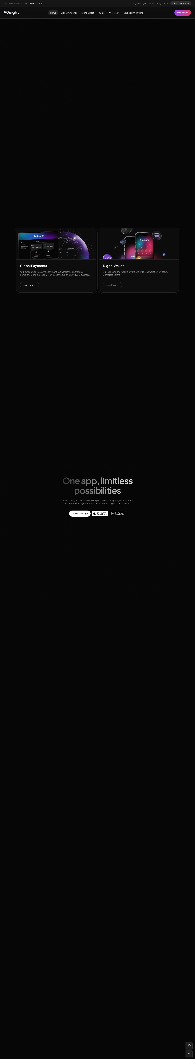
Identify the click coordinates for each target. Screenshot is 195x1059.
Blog (159, 3)
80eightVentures (110, 959)
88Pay (101, 12)
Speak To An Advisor (115, 806)
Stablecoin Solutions (133, 12)
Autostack (114, 12)
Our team (106, 944)
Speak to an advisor (24, 983)
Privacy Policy (146, 944)
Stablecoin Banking (71, 964)
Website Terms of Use (150, 954)
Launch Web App (80, 513)
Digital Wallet (88, 12)
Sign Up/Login (139, 3)
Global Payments (69, 12)
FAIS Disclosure (146, 959)
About (151, 3)
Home (53, 12)
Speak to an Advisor (180, 3)
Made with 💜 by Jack (171, 1034)
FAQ (166, 3)
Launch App (182, 12)
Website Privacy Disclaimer (152, 949)
